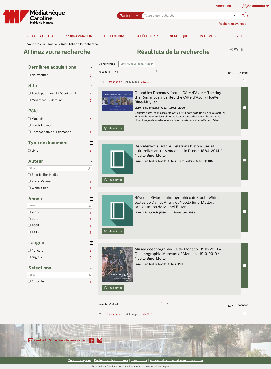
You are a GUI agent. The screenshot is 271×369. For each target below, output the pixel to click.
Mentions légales (79, 360)
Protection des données (111, 360)
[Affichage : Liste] (147, 81)
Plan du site (139, 360)
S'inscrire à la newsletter (67, 340)
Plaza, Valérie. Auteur (191, 161)
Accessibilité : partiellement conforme (176, 360)
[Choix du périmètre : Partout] (129, 15)
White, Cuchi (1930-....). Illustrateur (165, 212)
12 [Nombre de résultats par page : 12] (231, 73)
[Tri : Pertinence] (113, 81)
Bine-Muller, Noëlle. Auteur (159, 107)
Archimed (112, 366)
